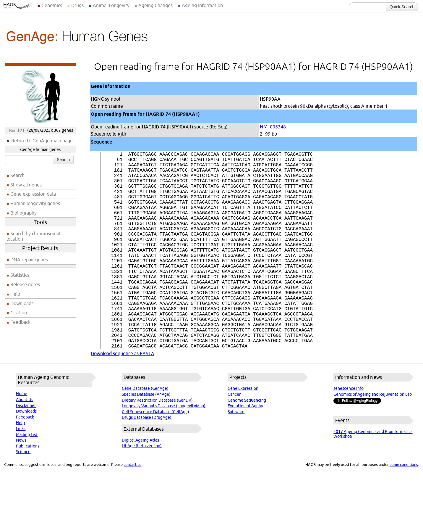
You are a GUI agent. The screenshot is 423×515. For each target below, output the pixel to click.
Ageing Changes (155, 5)
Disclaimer (26, 449)
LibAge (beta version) (142, 489)
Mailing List (27, 478)
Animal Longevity (111, 5)
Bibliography (23, 212)
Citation (18, 312)
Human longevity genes (35, 203)
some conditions (404, 508)
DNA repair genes (29, 259)
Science (23, 495)
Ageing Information (202, 5)
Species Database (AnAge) (146, 438)
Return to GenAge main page (42, 140)
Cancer (234, 438)
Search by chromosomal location (33, 236)
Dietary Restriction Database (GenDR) (157, 444)
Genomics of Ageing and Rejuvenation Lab (372, 438)
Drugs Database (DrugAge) (146, 461)
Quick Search (402, 6)
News (21, 484)
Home (21, 437)
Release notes (25, 284)
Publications (27, 489)
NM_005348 (273, 126)
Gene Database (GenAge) (145, 432)
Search (63, 159)
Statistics (19, 275)
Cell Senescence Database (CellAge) (155, 455)
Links (20, 472)
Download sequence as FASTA (122, 397)
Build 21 (17, 130)
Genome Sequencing (247, 444)
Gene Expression (243, 432)
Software (236, 455)
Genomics (51, 5)
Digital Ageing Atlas (140, 484)
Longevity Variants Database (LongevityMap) (163, 449)
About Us (24, 443)
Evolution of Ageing (246, 449)
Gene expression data (33, 194)
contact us (132, 508)
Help (15, 294)
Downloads (21, 303)
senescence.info (348, 432)
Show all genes (26, 184)
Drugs (77, 5)
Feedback (20, 322)
